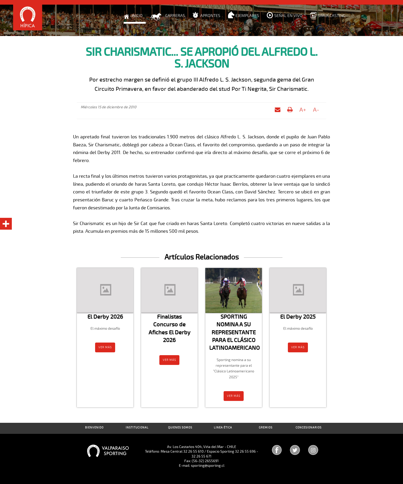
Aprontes (210, 15)
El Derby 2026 (105, 316)
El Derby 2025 (298, 316)
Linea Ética (223, 427)
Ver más (105, 347)
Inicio (137, 15)
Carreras (175, 15)
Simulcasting (331, 15)
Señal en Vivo (288, 15)
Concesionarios (309, 427)
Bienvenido (94, 427)
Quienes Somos (180, 427)
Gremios (265, 427)
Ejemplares (247, 15)
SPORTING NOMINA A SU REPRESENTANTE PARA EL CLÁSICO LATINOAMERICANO (234, 332)
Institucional (137, 427)
